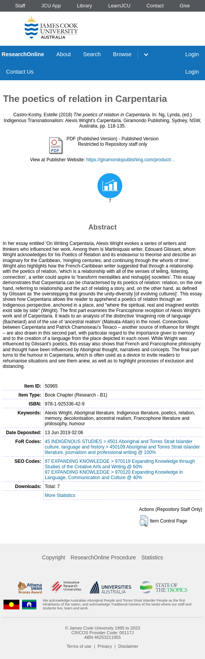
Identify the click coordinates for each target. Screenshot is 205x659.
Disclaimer (128, 646)
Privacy (105, 646)
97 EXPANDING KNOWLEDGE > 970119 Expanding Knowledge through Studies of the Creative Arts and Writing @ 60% (120, 464)
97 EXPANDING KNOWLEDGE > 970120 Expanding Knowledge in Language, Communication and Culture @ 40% (114, 474)
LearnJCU (119, 6)
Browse (122, 54)
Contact (155, 6)
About (63, 54)
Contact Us (20, 72)
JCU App (51, 6)
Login (192, 54)
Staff (20, 6)
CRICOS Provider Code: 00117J (102, 632)
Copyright (53, 557)
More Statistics (60, 495)
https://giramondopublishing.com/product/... (130, 159)
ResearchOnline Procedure (103, 557)
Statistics (152, 557)
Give (185, 6)
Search (92, 54)
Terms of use (79, 646)
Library (84, 6)
